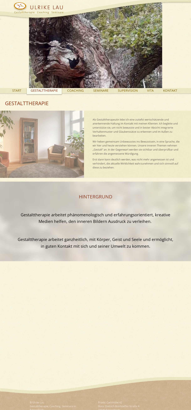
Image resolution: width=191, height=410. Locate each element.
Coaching (75, 90)
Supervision (128, 90)
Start (16, 90)
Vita (150, 90)
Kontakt (170, 90)
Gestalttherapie (44, 90)
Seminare (100, 90)
